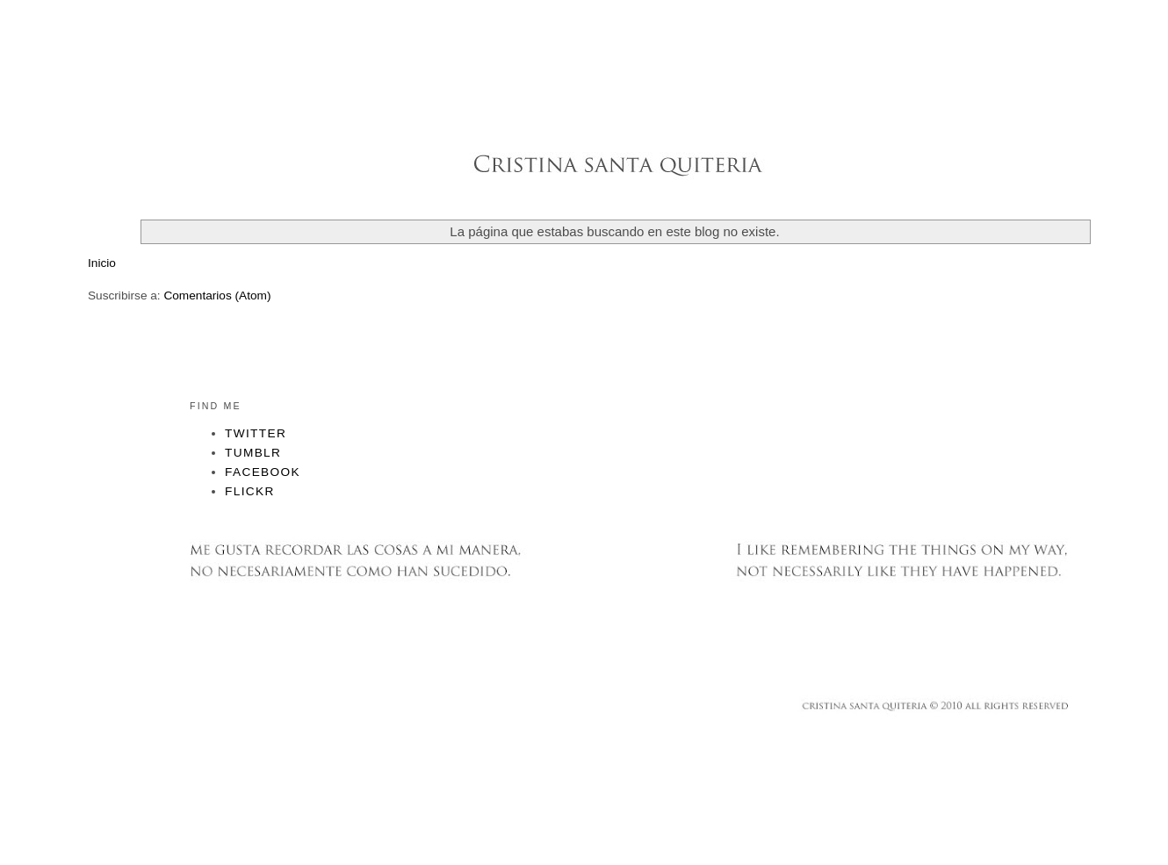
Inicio (102, 263)
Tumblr (253, 452)
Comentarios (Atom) (216, 295)
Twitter (255, 433)
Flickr (250, 491)
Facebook (262, 472)
